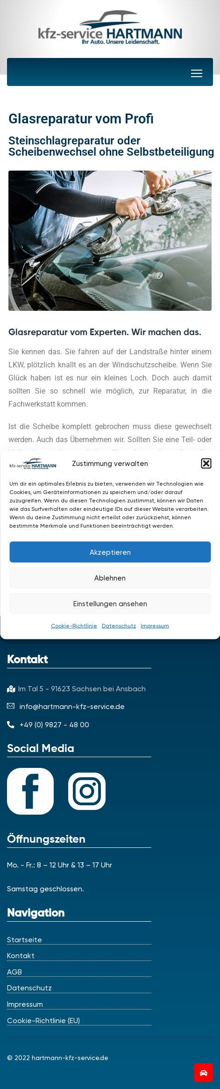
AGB (14, 972)
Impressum (155, 626)
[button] (206, 463)
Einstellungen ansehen (110, 603)
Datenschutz (119, 626)
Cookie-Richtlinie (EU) (43, 1021)
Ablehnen (110, 577)
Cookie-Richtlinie (74, 626)
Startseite (24, 940)
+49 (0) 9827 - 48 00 (48, 725)
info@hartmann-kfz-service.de (66, 706)
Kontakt (21, 956)
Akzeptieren (110, 552)
